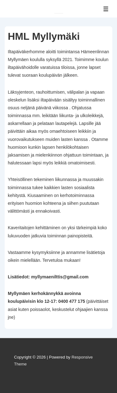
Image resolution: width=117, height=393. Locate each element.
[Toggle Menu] (106, 9)
